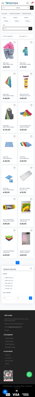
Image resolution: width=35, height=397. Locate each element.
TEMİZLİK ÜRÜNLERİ (15, 13)
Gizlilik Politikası (9, 338)
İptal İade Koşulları (10, 347)
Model (26, 18)
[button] (5, 366)
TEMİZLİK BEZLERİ (26, 13)
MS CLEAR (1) (7, 283)
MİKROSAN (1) (8, 278)
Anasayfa (4, 13)
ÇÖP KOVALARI (9, 361)
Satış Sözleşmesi (10, 344)
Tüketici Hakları (9, 341)
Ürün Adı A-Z (23, 36)
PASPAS (7, 364)
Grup (4, 18)
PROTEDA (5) (8, 286)
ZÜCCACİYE (8, 358)
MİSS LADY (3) (8, 280)
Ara (4, 25)
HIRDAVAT (8, 355)
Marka (15, 18)
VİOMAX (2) (7, 288)
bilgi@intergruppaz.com (15, 327)
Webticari (17, 388)
